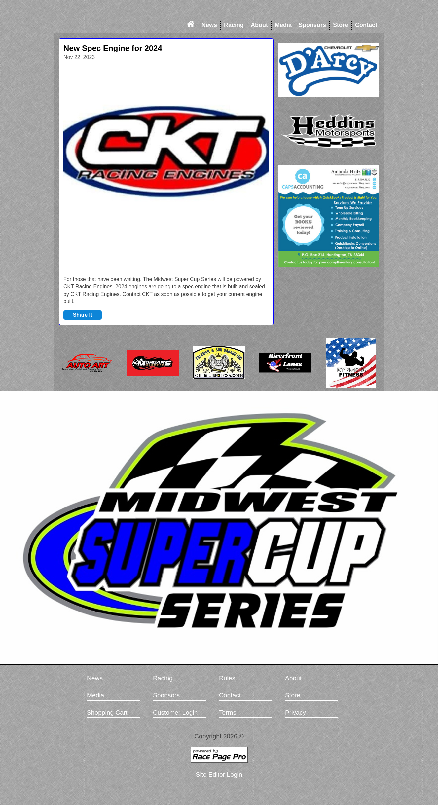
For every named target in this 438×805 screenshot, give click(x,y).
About (259, 25)
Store (340, 25)
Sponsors (312, 25)
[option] (166, 168)
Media (283, 25)
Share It (82, 315)
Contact (366, 25)
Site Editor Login (219, 774)
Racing (234, 25)
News (209, 25)
